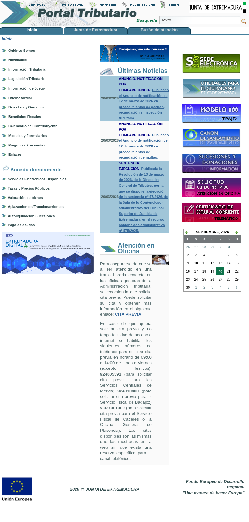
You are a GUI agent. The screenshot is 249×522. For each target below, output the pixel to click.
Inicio (7, 38)
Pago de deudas (21, 225)
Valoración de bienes (25, 198)
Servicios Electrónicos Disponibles (37, 179)
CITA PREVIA (128, 314)
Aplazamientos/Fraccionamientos (36, 207)
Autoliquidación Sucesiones (31, 216)
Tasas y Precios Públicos (29, 188)
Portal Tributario (68, 13)
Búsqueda (147, 20)
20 (219, 272)
